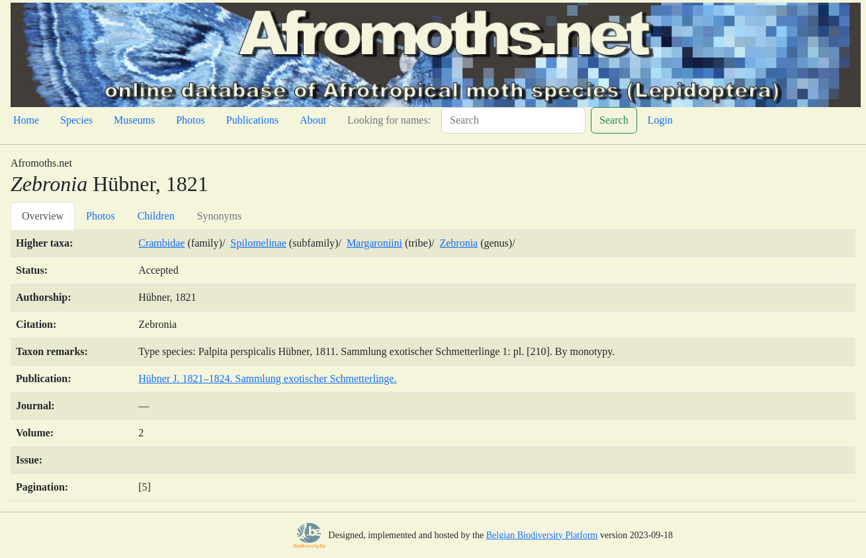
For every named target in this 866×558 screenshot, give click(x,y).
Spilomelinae (258, 243)
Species (76, 120)
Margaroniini (374, 243)
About (313, 120)
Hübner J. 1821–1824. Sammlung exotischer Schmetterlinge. (267, 378)
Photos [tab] (100, 215)
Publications (252, 120)
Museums (134, 120)
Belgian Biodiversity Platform (542, 535)
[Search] (513, 120)
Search (613, 120)
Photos (190, 120)
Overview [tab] (43, 215)
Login (660, 120)
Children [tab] (156, 215)
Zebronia (458, 243)
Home (26, 120)
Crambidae (161, 243)
